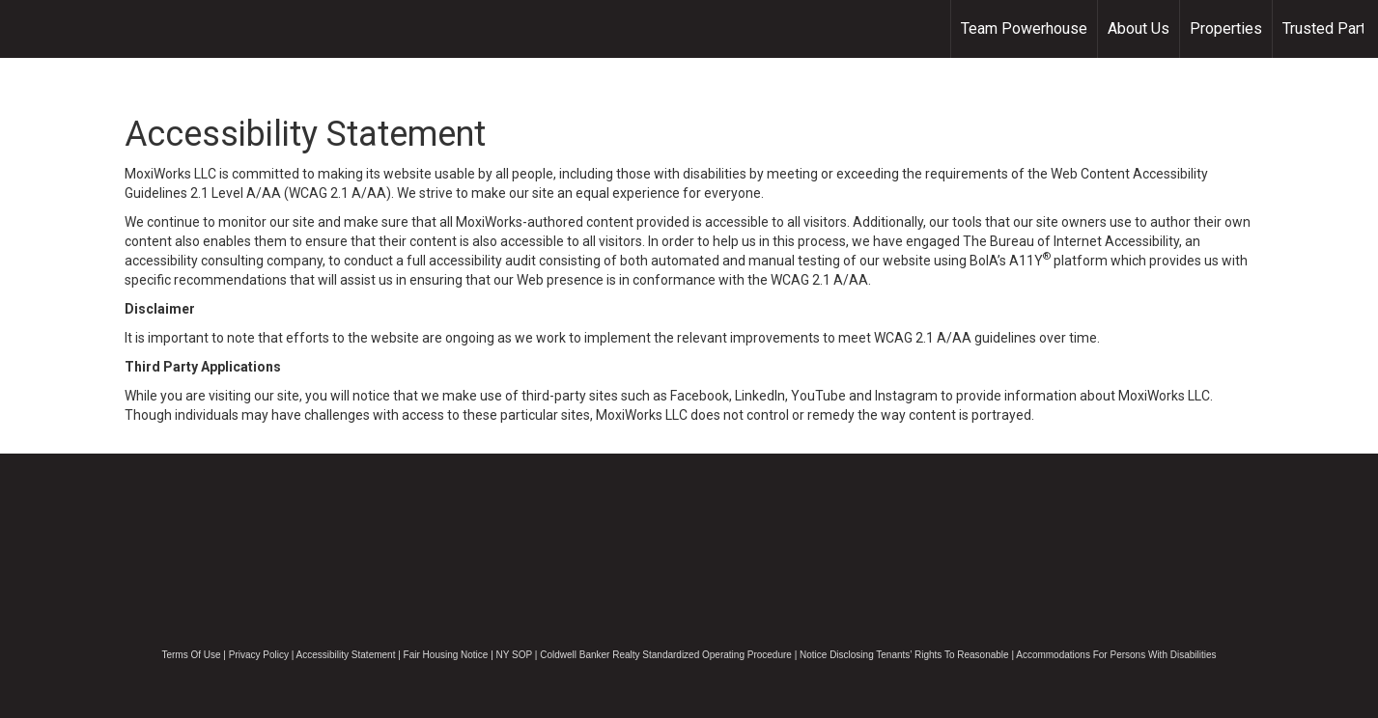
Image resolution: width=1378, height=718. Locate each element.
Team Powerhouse (1024, 28)
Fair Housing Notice (446, 654)
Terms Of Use (190, 654)
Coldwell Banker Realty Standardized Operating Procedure (666, 654)
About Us (1138, 28)
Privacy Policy (259, 654)
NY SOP (514, 654)
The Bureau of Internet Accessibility (1071, 241)
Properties (1226, 28)
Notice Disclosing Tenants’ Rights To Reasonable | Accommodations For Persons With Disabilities (1008, 654)
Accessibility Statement (346, 654)
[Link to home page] (24, 29)
